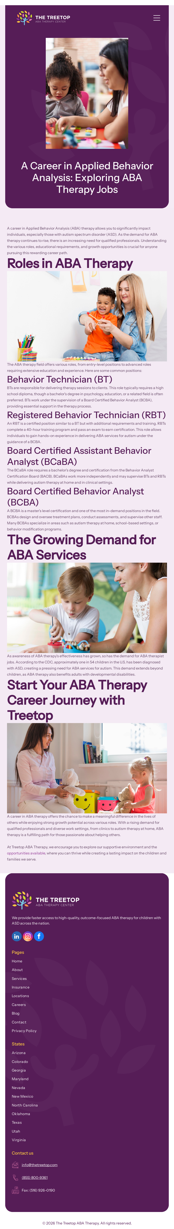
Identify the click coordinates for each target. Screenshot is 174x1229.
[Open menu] (156, 18)
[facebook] (39, 936)
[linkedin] (17, 936)
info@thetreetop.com (40, 1165)
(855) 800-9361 (35, 1177)
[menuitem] (87, 960)
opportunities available (26, 853)
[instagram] (28, 936)
